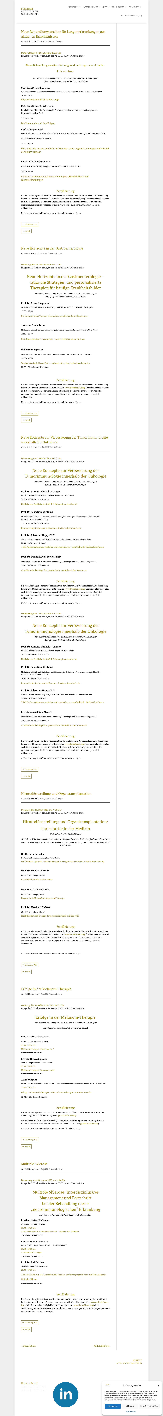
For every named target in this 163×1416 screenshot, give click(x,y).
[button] (158, 1385)
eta (25, 41)
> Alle (41, 41)
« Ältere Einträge (28, 1346)
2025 (46, 41)
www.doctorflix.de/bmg (75, 198)
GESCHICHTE (118, 7)
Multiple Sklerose (34, 1164)
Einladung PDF (31, 224)
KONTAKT (137, 1360)
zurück (27, 231)
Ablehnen (130, 1406)
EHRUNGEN (134, 7)
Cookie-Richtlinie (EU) (131, 15)
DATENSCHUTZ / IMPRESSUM (129, 1363)
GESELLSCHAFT (90, 7)
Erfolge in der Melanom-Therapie (46, 989)
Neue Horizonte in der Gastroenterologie (52, 248)
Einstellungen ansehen (149, 1406)
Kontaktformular (131, 1411)
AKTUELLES (73, 7)
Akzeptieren (112, 1406)
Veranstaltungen (55, 41)
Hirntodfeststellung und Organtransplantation (56, 793)
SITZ (105, 7)
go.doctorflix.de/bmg (67, 1115)
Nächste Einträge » (102, 1346)
